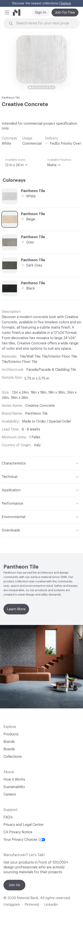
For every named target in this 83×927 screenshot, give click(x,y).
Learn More (16, 609)
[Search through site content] (44, 23)
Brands (9, 741)
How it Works (14, 779)
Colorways (14, 180)
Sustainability (14, 787)
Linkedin (51, 904)
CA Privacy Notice (17, 832)
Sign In (40, 12)
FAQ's (8, 817)
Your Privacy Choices (24, 839)
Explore (66, 3)
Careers (9, 794)
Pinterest (32, 904)
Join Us (14, 885)
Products (11, 734)
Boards (9, 749)
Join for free (65, 12)
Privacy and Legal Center (23, 824)
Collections (12, 756)
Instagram (11, 904)
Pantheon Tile (11, 97)
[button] (6, 12)
